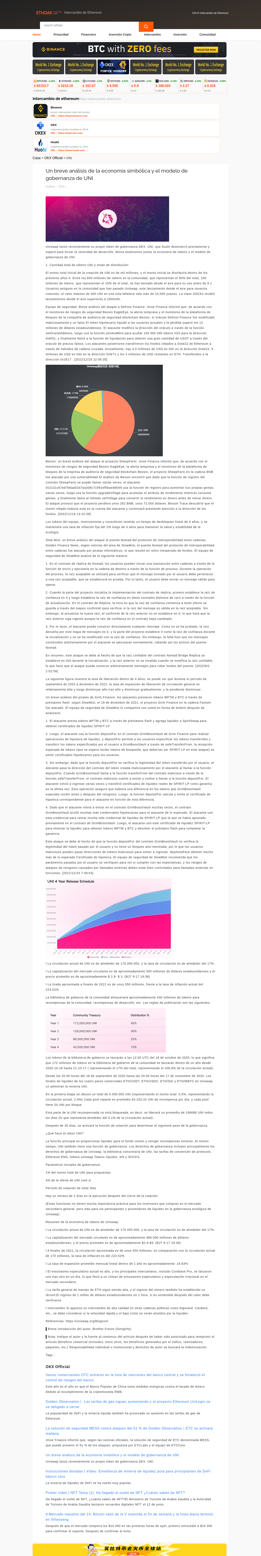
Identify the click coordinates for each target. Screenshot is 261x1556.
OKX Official (53, 123)
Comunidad (207, 30)
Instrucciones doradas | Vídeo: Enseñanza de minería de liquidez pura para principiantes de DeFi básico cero (128, 1439)
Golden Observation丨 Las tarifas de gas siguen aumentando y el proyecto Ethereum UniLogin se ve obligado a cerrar (128, 1369)
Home (37, 30)
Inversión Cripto (120, 30)
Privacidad (61, 30)
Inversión (180, 30)
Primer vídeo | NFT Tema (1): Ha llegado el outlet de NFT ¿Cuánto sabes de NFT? (115, 1458)
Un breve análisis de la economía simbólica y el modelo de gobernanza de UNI (112, 1420)
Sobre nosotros (122, 1527)
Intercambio (152, 30)
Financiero (88, 30)
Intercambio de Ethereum (112, 1550)
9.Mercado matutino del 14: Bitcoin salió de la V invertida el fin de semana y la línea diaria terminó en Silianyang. (129, 1482)
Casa (36, 123)
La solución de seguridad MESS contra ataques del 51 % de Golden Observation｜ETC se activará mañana (129, 1396)
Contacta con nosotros (88, 1527)
